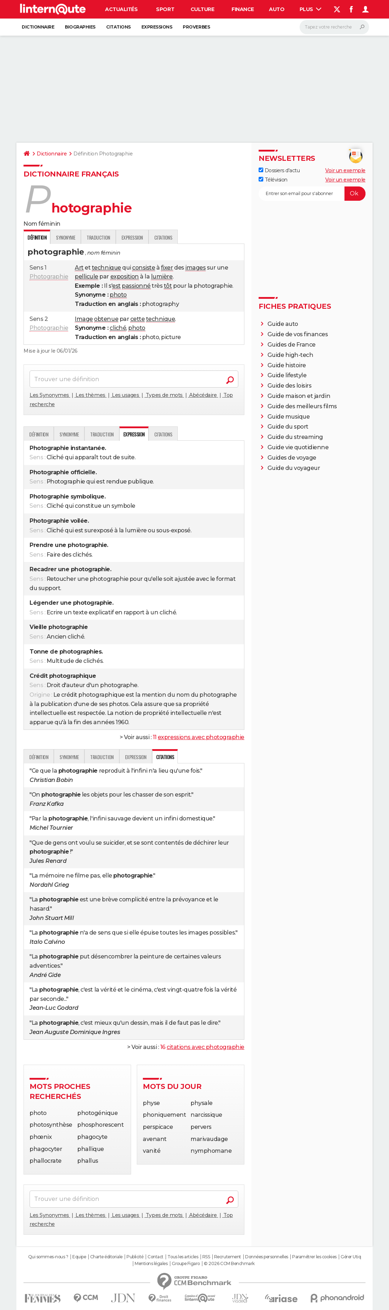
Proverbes (196, 27)
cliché (118, 327)
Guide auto (283, 324)
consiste (143, 267)
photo (118, 294)
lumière (162, 276)
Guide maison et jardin (299, 396)
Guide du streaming (295, 437)
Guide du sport (288, 426)
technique (106, 267)
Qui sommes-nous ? (48, 1256)
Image (84, 319)
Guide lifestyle (287, 375)
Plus (311, 9)
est (116, 285)
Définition (38, 434)
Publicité (135, 1256)
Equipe (79, 1256)
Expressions (156, 27)
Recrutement (227, 1256)
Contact (155, 1256)
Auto (276, 9)
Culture (202, 9)
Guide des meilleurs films (302, 406)
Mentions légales (151, 1263)
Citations (118, 27)
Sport (165, 9)
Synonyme (65, 237)
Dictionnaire (38, 27)
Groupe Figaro (186, 1263)
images (195, 267)
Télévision (273, 179)
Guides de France (292, 344)
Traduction (98, 237)
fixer (167, 267)
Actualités (121, 9)
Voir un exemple (345, 170)
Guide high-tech (290, 355)
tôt (168, 285)
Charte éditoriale (106, 1256)
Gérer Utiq (351, 1256)
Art (79, 267)
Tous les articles (182, 1256)
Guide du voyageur (294, 468)
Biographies (80, 27)
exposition (124, 276)
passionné (136, 285)
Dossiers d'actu (279, 170)
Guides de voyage (292, 457)
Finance (243, 9)
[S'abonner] (312, 193)
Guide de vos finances (298, 334)
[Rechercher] (334, 27)
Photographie (49, 276)
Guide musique (289, 416)
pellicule (86, 276)
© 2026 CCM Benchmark (229, 1263)
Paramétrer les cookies (314, 1256)
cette (137, 319)
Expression (132, 237)
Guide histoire (287, 365)
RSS (206, 1256)
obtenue (106, 319)
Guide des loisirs (290, 385)
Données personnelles (266, 1256)
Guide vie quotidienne (298, 447)
